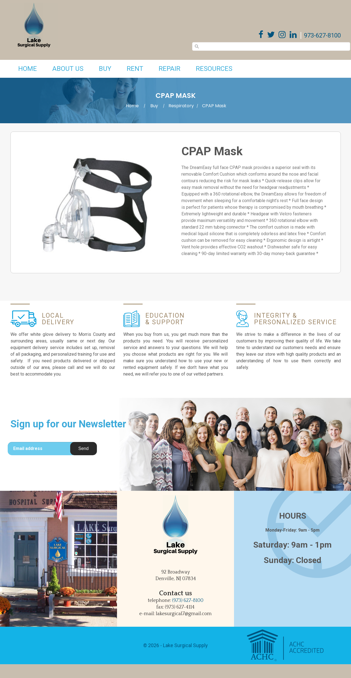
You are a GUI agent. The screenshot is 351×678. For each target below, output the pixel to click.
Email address (27, 448)
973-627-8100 (322, 35)
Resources (214, 69)
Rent (135, 69)
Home (27, 69)
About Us (67, 69)
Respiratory (181, 106)
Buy (105, 69)
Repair (169, 69)
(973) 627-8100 (187, 600)
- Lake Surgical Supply (183, 645)
